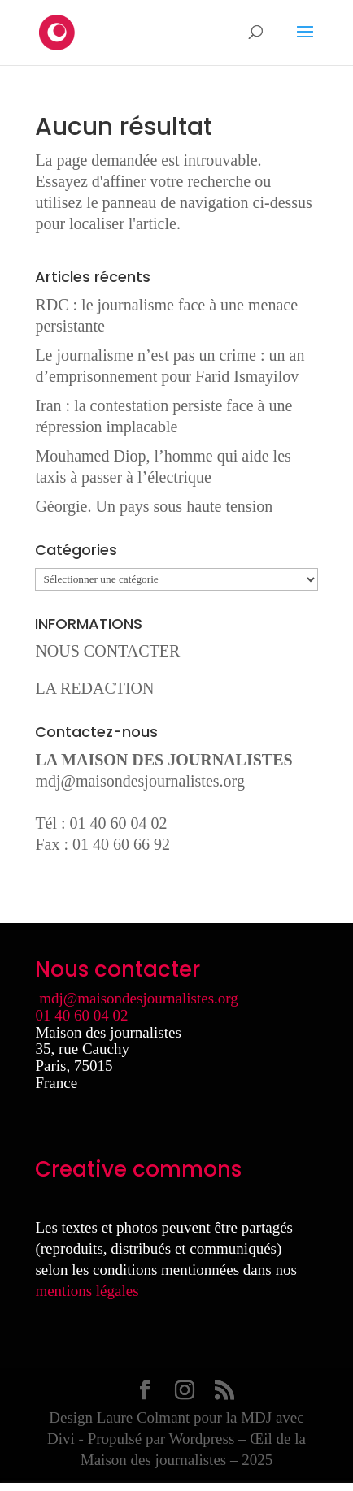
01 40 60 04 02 (81, 1015)
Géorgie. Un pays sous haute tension (153, 506)
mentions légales (86, 1290)
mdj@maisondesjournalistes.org (139, 781)
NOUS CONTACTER (107, 651)
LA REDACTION (94, 688)
